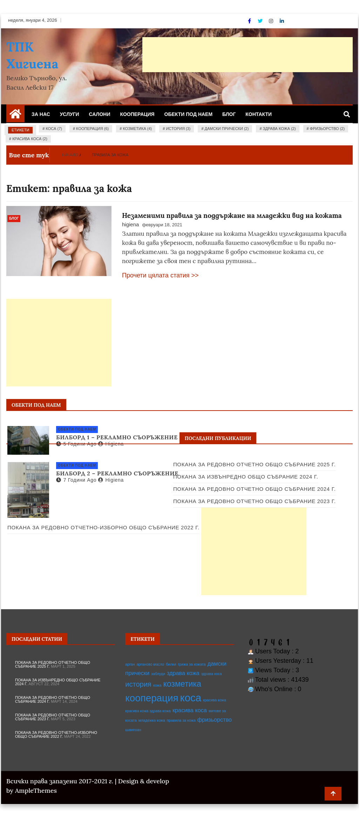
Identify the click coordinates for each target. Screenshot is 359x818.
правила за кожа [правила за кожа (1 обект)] (181, 720)
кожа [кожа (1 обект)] (157, 685)
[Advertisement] (247, 54)
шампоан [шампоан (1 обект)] (133, 730)
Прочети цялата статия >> (160, 275)
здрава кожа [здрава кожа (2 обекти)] (183, 673)
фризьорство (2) (327, 128)
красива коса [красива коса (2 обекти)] (189, 710)
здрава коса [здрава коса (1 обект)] (211, 674)
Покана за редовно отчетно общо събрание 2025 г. (254, 464)
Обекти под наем (188, 114)
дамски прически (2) (227, 128)
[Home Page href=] (15, 116)
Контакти (258, 114)
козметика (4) (137, 128)
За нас (41, 114)
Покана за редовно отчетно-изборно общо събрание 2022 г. (56, 734)
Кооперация (137, 114)
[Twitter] (261, 21)
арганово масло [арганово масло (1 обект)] (150, 664)
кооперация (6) (92, 128)
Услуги (69, 114)
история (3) (178, 128)
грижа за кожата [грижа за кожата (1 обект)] (192, 664)
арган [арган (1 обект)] (130, 664)
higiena (130, 224)
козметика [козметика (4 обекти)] (182, 683)
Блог (229, 114)
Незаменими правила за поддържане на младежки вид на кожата (232, 215)
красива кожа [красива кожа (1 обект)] (214, 700)
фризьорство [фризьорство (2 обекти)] (214, 719)
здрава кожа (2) (279, 128)
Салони (99, 114)
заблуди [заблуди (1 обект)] (158, 674)
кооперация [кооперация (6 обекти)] (151, 698)
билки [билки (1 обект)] (171, 664)
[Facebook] (250, 21)
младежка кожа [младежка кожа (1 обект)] (151, 720)
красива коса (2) (29, 139)
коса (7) (54, 128)
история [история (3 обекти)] (138, 684)
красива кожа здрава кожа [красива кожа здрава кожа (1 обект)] (148, 711)
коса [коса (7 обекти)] (190, 697)
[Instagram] (272, 21)
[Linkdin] (282, 21)
